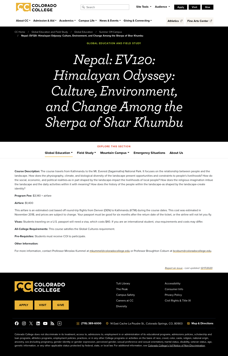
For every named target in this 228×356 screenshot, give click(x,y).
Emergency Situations (149, 152)
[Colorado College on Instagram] (24, 324)
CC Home (20, 32)
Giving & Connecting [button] (137, 21)
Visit (42, 305)
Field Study (85, 152)
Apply (23, 305)
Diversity (121, 306)
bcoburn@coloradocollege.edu (192, 251)
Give (60, 305)
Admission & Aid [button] (43, 21)
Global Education (83, 32)
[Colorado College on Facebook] (17, 324)
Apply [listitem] (180, 7)
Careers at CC (124, 300)
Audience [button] (161, 7)
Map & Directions (202, 323)
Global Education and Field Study (50, 32)
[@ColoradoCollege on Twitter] (31, 324)
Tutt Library (123, 283)
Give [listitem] (207, 7)
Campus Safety (125, 295)
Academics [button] (66, 21)
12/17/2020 (207, 268)
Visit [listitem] (194, 7)
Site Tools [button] (142, 7)
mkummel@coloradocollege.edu (110, 251)
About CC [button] (22, 21)
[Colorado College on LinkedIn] (38, 324)
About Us (176, 152)
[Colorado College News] (52, 324)
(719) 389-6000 (91, 323)
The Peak (122, 289)
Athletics (175, 21)
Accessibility (172, 283)
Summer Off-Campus (110, 32)
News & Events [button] (109, 21)
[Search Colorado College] (107, 7)
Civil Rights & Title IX (178, 300)
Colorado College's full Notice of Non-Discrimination (176, 345)
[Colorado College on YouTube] (45, 324)
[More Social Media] (59, 324)
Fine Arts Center (199, 21)
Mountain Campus (113, 152)
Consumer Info (174, 289)
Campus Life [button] (87, 21)
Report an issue (174, 268)
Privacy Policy (173, 295)
